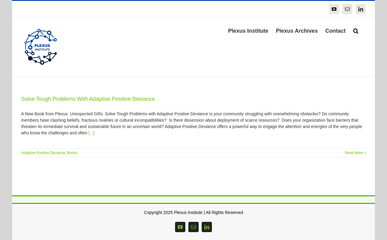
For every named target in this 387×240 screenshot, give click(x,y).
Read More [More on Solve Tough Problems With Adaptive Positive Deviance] (354, 153)
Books (72, 153)
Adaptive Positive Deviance (43, 153)
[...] (91, 132)
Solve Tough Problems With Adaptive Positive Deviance (88, 99)
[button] (355, 30)
